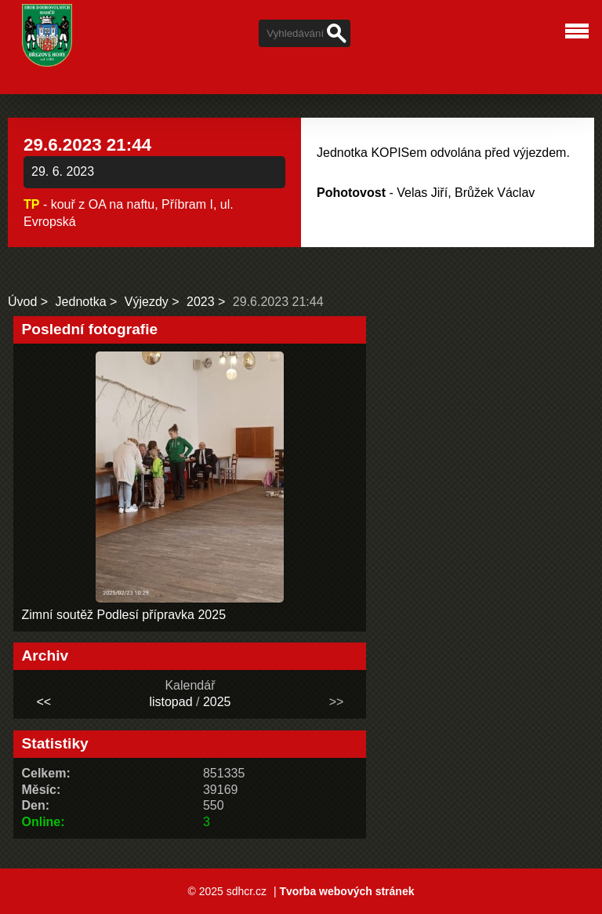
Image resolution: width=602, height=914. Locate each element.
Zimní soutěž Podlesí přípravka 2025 (123, 614)
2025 (217, 701)
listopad (170, 701)
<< (44, 701)
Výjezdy (147, 301)
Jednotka (81, 301)
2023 (201, 301)
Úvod (22, 301)
